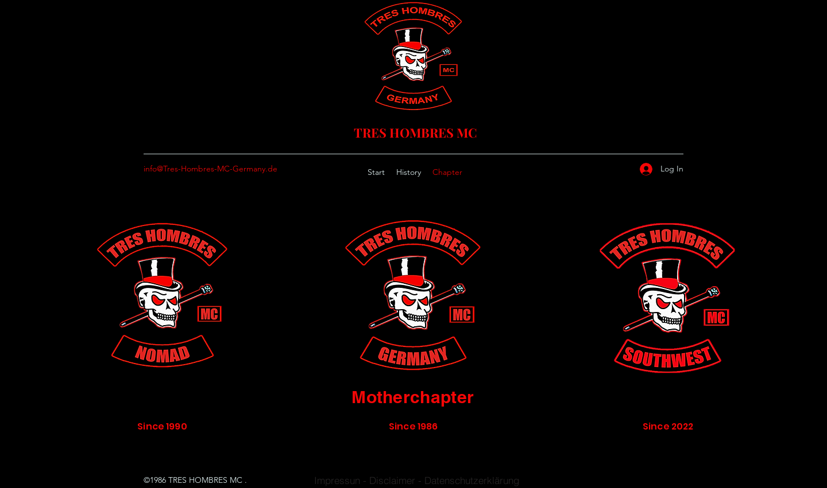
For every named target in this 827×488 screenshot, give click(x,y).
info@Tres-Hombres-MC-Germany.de (210, 168)
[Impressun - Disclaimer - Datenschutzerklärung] (416, 480)
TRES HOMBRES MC (415, 132)
